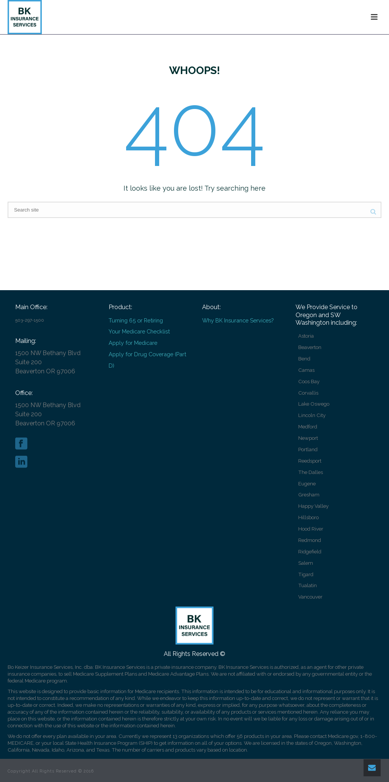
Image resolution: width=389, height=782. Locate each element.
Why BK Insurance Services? (238, 320)
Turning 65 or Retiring (136, 320)
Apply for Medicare (133, 343)
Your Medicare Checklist (139, 331)
